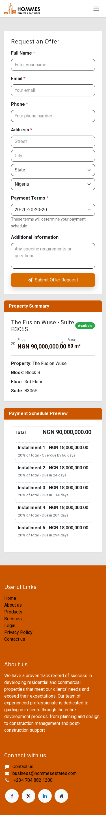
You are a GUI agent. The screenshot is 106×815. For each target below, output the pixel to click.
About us (13, 605)
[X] (28, 796)
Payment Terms (29, 198)
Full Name (23, 53)
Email (18, 78)
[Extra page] (61, 796)
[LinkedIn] (45, 796)
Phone (19, 104)
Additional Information (35, 237)
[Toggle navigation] (96, 8)
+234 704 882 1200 (32, 780)
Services (13, 618)
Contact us (14, 639)
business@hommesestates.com (44, 773)
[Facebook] (12, 796)
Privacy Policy (18, 632)
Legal (9, 625)
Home (10, 598)
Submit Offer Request (53, 280)
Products (13, 612)
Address (21, 129)
